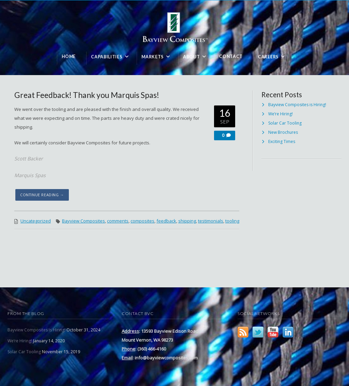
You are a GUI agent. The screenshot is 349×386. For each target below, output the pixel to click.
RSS (243, 332)
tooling (232, 221)
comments (117, 221)
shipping (187, 221)
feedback (166, 221)
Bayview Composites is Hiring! (297, 105)
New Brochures (283, 132)
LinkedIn (288, 332)
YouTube (273, 332)
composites (142, 221)
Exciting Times (281, 141)
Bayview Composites (83, 221)
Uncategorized (35, 221)
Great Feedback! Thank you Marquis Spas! (86, 95)
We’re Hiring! (280, 114)
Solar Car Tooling (285, 123)
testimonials (210, 221)
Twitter (258, 332)
